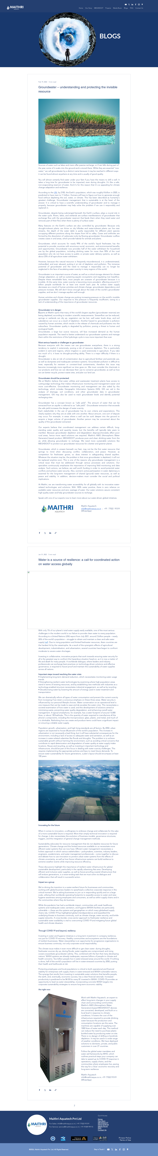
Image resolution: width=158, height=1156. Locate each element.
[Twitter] (129, 4)
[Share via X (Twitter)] (45, 533)
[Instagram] (139, 4)
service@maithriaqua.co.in (69, 1127)
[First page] (61, 1105)
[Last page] (97, 1105)
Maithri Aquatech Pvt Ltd (65, 1118)
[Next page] (93, 1105)
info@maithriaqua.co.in (66, 1124)
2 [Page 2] (74, 1105)
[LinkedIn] (132, 4)
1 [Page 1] (69, 1105)
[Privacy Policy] (125, 1138)
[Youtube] (108, 1149)
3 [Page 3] (79, 1105)
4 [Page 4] (83, 1105)
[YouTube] (126, 4)
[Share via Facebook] (39, 533)
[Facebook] (136, 4)
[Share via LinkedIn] (50, 533)
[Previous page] (65, 1105)
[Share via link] (56, 533)
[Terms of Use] (125, 1140)
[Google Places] (142, 4)
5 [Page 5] (88, 1105)
